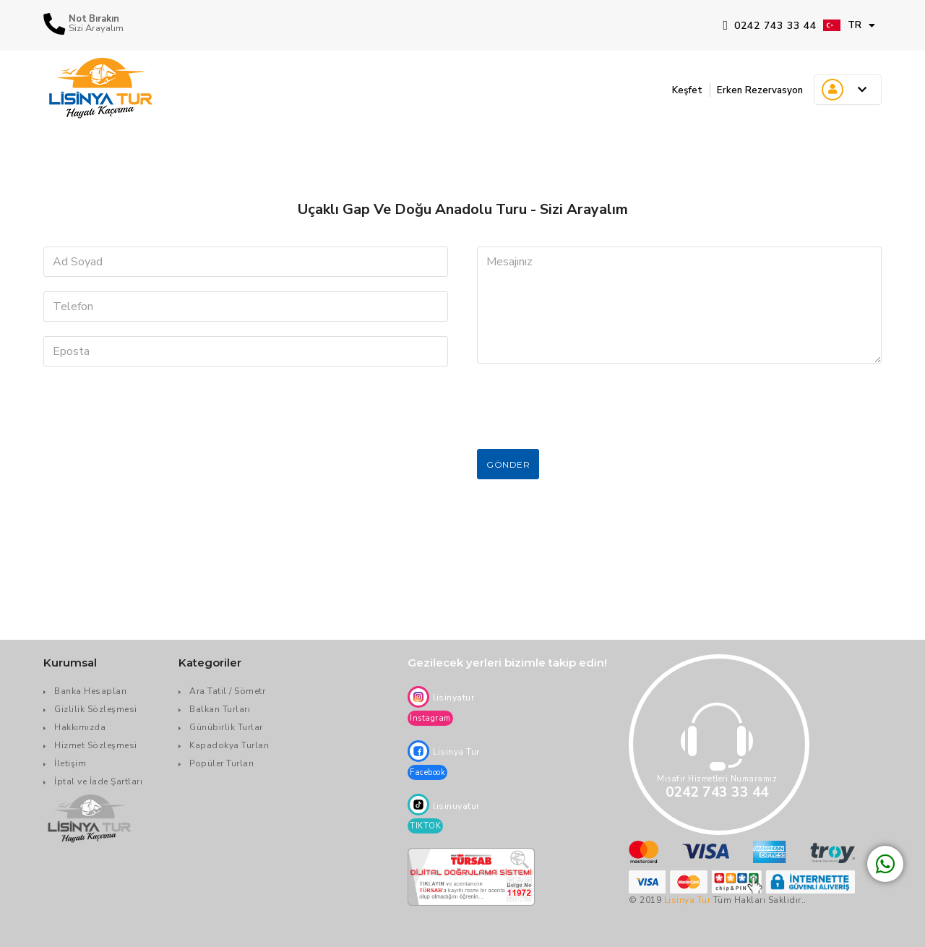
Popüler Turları (221, 763)
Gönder (508, 464)
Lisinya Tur (687, 900)
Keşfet (670, 90)
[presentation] (587, 406)
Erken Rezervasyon (752, 90)
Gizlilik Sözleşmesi (95, 709)
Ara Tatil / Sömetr (227, 691)
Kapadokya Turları (229, 745)
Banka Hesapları (90, 691)
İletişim (70, 763)
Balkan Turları (219, 709)
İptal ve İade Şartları (98, 781)
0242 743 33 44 (770, 26)
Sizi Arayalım (96, 28)
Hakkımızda (80, 727)
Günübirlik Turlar (226, 727)
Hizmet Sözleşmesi (95, 745)
